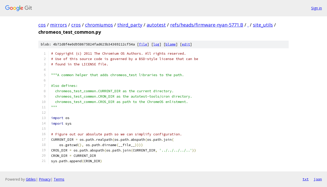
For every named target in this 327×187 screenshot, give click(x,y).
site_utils (263, 25)
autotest (156, 25)
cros (76, 25)
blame (171, 44)
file (143, 44)
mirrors (58, 25)
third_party (129, 25)
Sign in (316, 8)
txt (305, 179)
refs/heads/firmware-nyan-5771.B (206, 25)
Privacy (45, 179)
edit (186, 44)
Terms (59, 179)
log (156, 44)
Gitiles (31, 179)
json (318, 179)
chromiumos (99, 25)
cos (42, 25)
